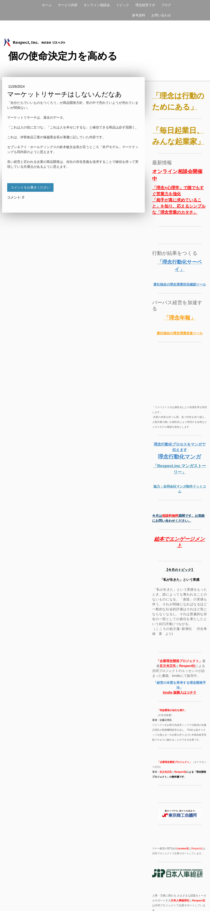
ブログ (166, 5)
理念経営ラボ (145, 5)
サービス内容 (68, 5)
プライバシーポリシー (24, 900)
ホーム (47, 5)
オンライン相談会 (97, 5)
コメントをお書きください (30, 187)
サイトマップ (48, 900)
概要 (6, 900)
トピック (122, 5)
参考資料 (138, 15)
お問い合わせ (161, 15)
